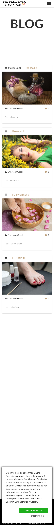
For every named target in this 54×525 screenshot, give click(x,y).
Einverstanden (33, 510)
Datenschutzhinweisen (26, 502)
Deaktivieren (37, 516)
